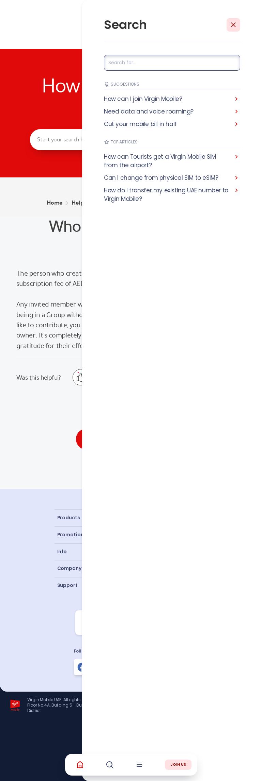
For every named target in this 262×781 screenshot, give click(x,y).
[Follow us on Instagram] (106, 667)
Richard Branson (239, 738)
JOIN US (178, 764)
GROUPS (101, 202)
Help (77, 202)
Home (54, 202)
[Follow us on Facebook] (82, 667)
